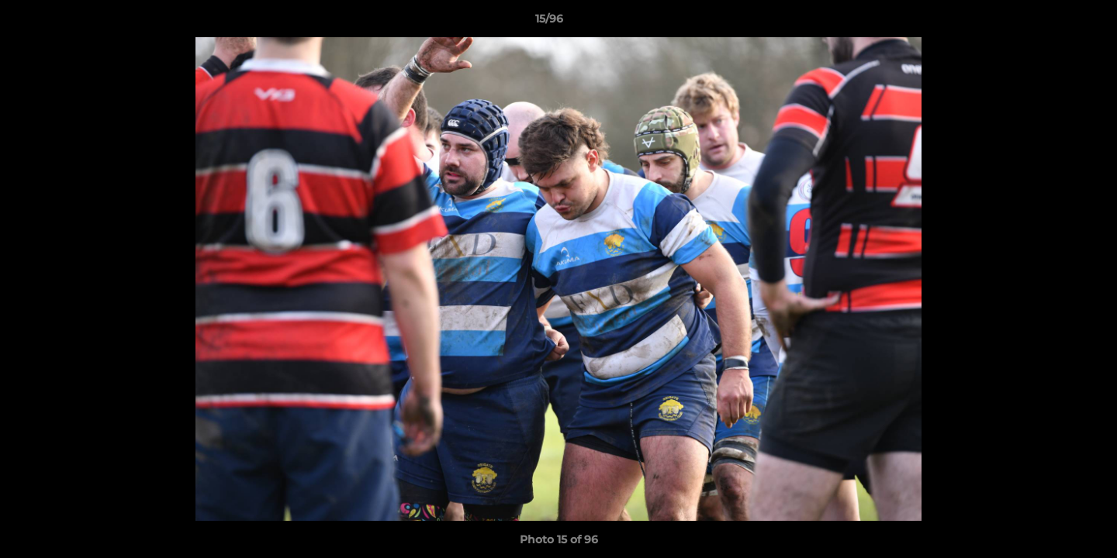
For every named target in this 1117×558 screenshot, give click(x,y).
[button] (1052, 22)
